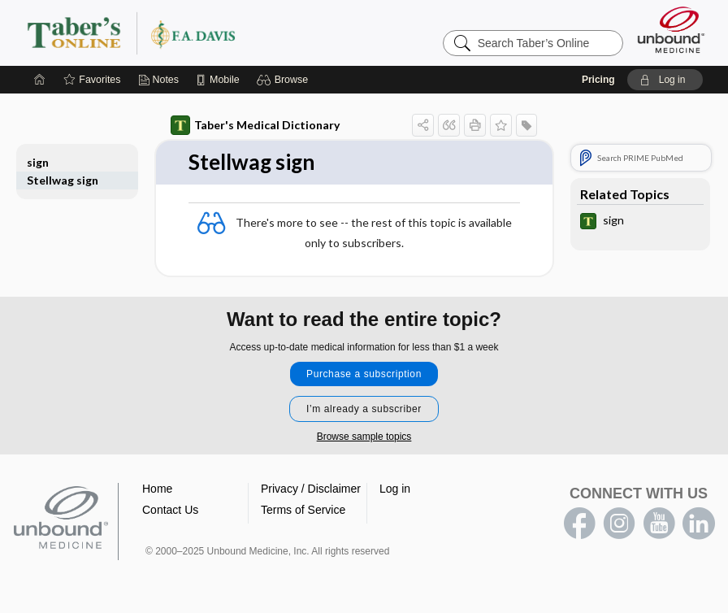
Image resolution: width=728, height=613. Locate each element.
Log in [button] (394, 488)
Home (157, 488)
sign (38, 162)
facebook (579, 523)
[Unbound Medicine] (671, 29)
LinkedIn (698, 523)
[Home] (40, 79)
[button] (285, 79)
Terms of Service (303, 509)
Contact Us (170, 509)
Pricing (598, 79)
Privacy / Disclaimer (311, 488)
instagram (619, 523)
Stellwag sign (62, 180)
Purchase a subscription (364, 374)
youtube (659, 523)
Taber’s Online (228, 32)
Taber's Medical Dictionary (255, 125)
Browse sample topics (364, 436)
